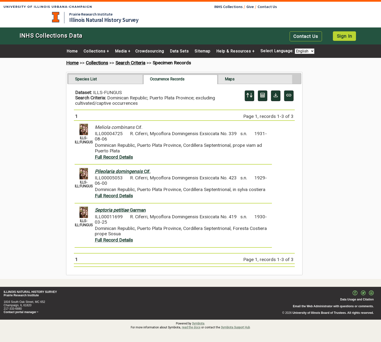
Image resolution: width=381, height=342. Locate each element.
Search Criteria (130, 63)
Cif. (122, 171)
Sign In (344, 36)
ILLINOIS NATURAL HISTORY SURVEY (30, 292)
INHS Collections (228, 6)
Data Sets (179, 51)
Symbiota (198, 323)
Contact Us (267, 6)
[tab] (106, 79)
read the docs (191, 327)
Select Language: (277, 51)
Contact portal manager (20, 312)
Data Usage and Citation (357, 299)
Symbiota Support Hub (235, 327)
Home (72, 51)
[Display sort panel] (249, 95)
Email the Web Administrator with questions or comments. (333, 306)
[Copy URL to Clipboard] (289, 95)
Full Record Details (114, 157)
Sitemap (202, 51)
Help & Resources (233, 51)
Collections (94, 51)
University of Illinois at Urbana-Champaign (55, 17)
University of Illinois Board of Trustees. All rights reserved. (333, 313)
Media (121, 51)
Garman (120, 210)
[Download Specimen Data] (275, 95)
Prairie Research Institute (91, 14)
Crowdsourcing (149, 51)
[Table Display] (262, 95)
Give (250, 6)
